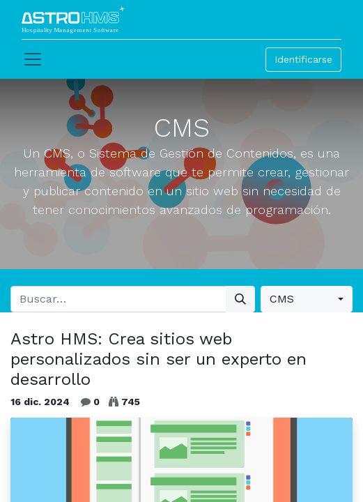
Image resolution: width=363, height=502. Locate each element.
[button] (307, 299)
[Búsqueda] (240, 299)
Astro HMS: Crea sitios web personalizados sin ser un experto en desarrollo (158, 358)
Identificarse (303, 59)
